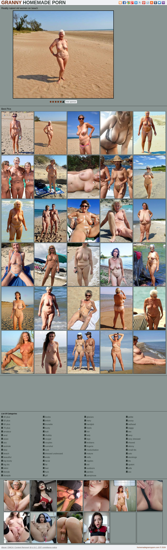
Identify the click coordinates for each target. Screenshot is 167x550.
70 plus (5, 428)
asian (4, 439)
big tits (5, 464)
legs (87, 439)
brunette (48, 424)
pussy (130, 421)
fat (45, 464)
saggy (130, 428)
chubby (47, 435)
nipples (88, 461)
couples (47, 442)
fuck (46, 472)
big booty (6, 461)
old (86, 464)
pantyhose (90, 475)
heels (88, 428)
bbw (4, 450)
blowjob (6, 475)
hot (87, 432)
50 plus (5, 421)
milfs (87, 457)
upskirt (130, 464)
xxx (128, 472)
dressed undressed (53, 453)
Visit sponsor (71, 102)
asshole (6, 446)
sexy (129, 435)
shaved (130, 442)
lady (87, 435)
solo (129, 453)
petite (129, 417)
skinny (130, 446)
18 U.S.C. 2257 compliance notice (43, 547)
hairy (87, 421)
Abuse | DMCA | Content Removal (15, 547)
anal (4, 435)
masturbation (91, 450)
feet (46, 468)
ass (4, 442)
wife (129, 468)
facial (46, 461)
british (47, 421)
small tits (131, 450)
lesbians (89, 442)
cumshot (48, 446)
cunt (46, 450)
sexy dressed (133, 439)
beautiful (6, 457)
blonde (5, 472)
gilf (45, 475)
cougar (47, 439)
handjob (89, 424)
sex (128, 432)
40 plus (5, 417)
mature (88, 453)
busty (46, 428)
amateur (6, 432)
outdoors (89, 468)
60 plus (5, 424)
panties (88, 472)
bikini (4, 468)
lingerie (88, 446)
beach (5, 453)
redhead (131, 424)
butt (46, 432)
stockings (131, 457)
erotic (46, 457)
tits (128, 461)
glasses (89, 417)
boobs (47, 417)
